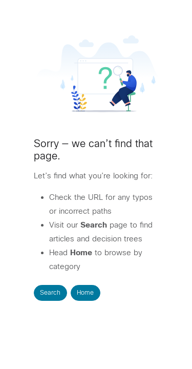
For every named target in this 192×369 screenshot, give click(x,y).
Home (85, 292)
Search (50, 292)
